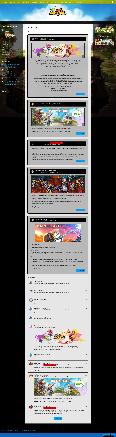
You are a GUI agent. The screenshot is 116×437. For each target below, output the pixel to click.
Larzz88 (36, 299)
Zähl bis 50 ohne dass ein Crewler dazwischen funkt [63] (56, 283)
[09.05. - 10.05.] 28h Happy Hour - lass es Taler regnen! (47, 103)
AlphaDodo (37, 406)
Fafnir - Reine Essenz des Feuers (11, 77)
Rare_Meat (6, 79)
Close (112, 435)
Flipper (6, 29)
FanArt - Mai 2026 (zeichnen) (10, 73)
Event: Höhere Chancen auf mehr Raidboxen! (45, 170)
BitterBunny (19, 54)
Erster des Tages (8, 70)
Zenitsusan (6, 84)
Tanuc (36, 290)
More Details (107, 435)
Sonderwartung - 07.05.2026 (41, 219)
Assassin (6, 67)
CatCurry (6, 75)
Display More (58, 418)
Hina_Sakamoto (38, 144)
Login (107, 2)
